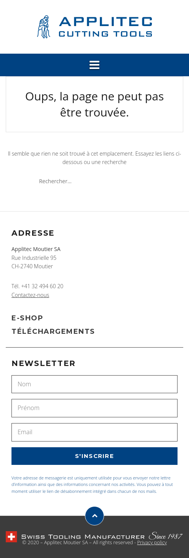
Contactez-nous (30, 295)
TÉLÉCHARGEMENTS (53, 331)
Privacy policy (152, 542)
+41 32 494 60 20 (42, 286)
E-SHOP (27, 318)
